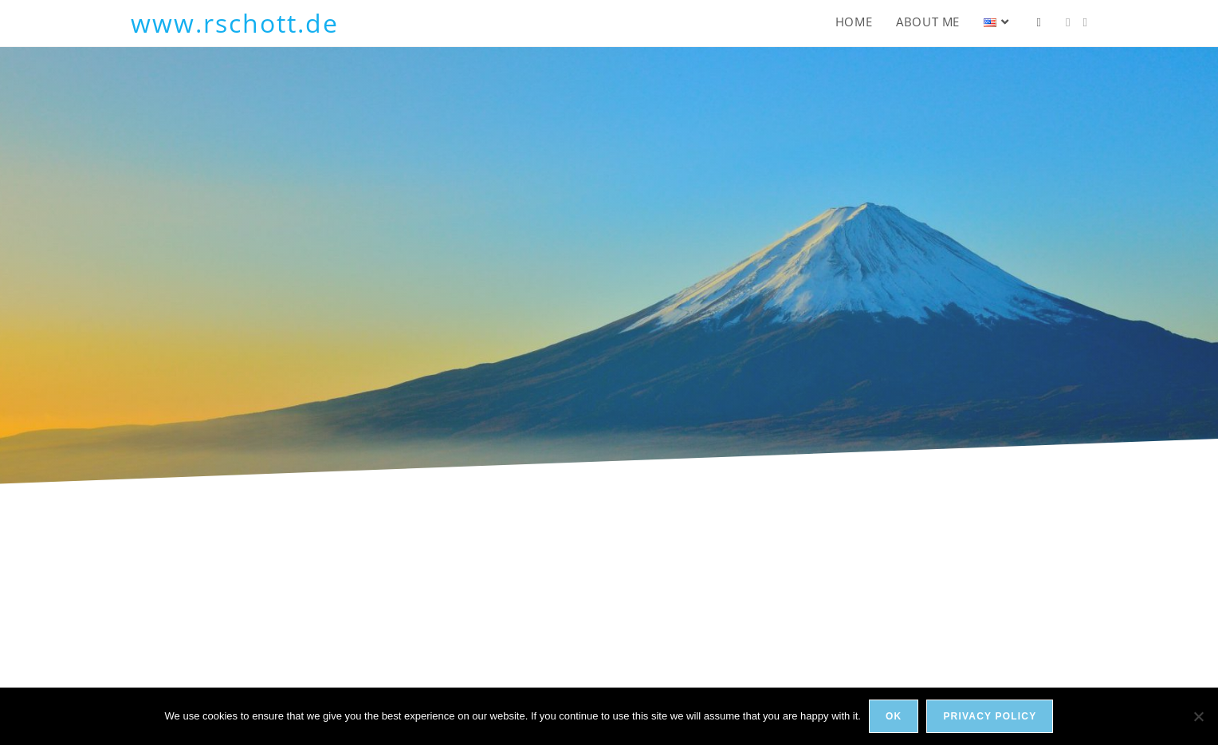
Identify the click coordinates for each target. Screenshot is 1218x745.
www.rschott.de (235, 23)
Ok (894, 716)
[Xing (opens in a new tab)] (1085, 22)
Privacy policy (989, 716)
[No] (1198, 716)
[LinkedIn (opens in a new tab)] (1067, 22)
